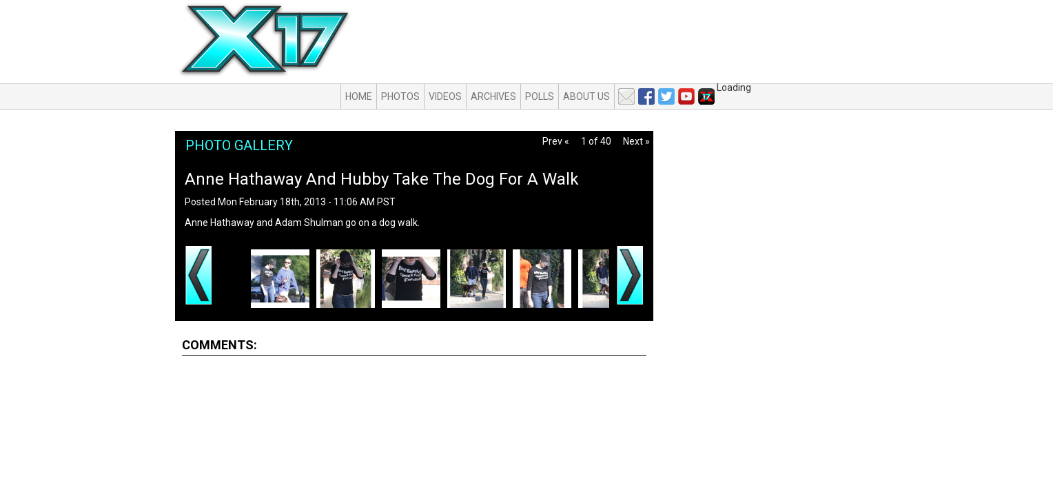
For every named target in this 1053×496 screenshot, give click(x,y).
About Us (586, 96)
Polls (539, 96)
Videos (445, 96)
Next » (636, 141)
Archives (493, 96)
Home (358, 96)
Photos (400, 96)
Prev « (555, 141)
